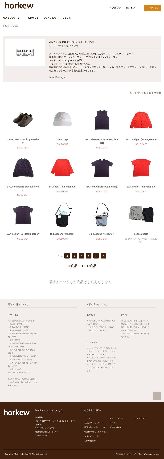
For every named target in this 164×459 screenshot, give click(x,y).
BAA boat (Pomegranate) (62, 186)
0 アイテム (152, 7)
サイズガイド (140, 418)
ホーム (87, 418)
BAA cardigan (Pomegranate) (141, 139)
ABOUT (33, 17)
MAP (39, 425)
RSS (112, 427)
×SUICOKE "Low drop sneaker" (23, 141)
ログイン (130, 7)
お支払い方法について (94, 423)
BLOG (67, 17)
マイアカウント (115, 7)
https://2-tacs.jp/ (57, 77)
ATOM (118, 427)
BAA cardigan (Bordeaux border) (23, 188)
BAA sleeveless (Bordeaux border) (101, 141)
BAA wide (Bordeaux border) (101, 186)
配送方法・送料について (95, 427)
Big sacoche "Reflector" (102, 234)
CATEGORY (13, 17)
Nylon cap (62, 139)
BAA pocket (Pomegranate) (141, 186)
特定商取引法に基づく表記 (96, 432)
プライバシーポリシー (94, 436)
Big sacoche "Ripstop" (62, 234)
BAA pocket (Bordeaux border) (23, 234)
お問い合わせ (90, 441)
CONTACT (50, 17)
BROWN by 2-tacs (10, 26)
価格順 (147, 92)
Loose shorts (141, 234)
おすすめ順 (135, 92)
